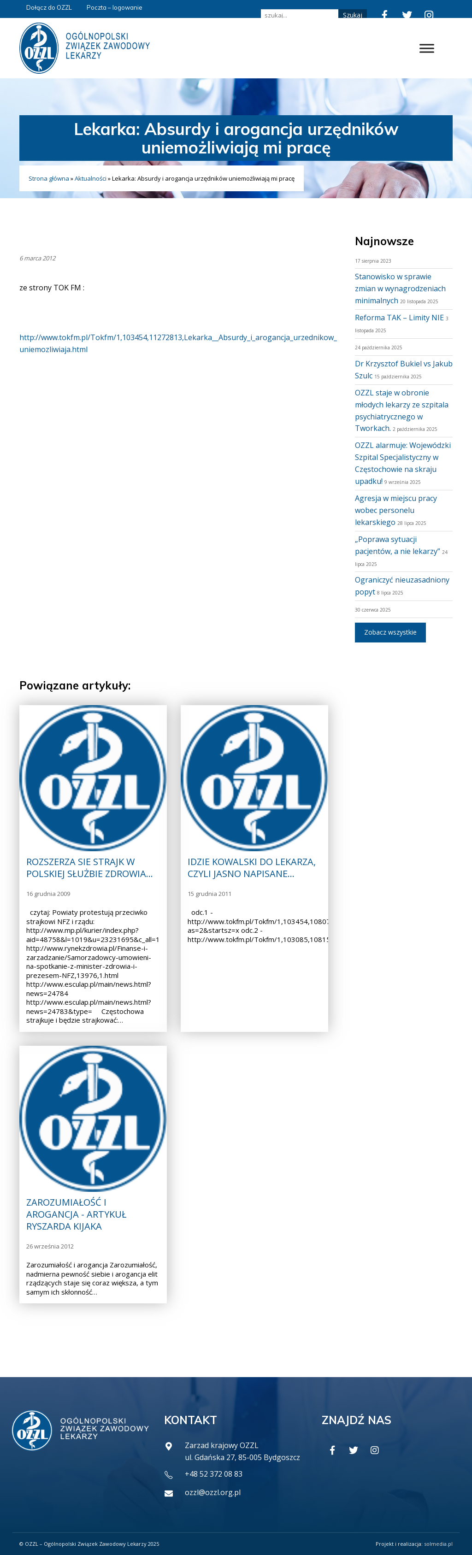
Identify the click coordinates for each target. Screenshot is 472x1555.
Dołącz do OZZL (49, 7)
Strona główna (49, 178)
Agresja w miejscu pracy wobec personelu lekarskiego (396, 510)
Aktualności (90, 178)
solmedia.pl (438, 1543)
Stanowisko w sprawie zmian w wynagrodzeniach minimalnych (400, 288)
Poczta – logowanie (114, 7)
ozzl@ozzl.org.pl (213, 1492)
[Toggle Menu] (426, 48)
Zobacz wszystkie (390, 632)
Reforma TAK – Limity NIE (399, 317)
